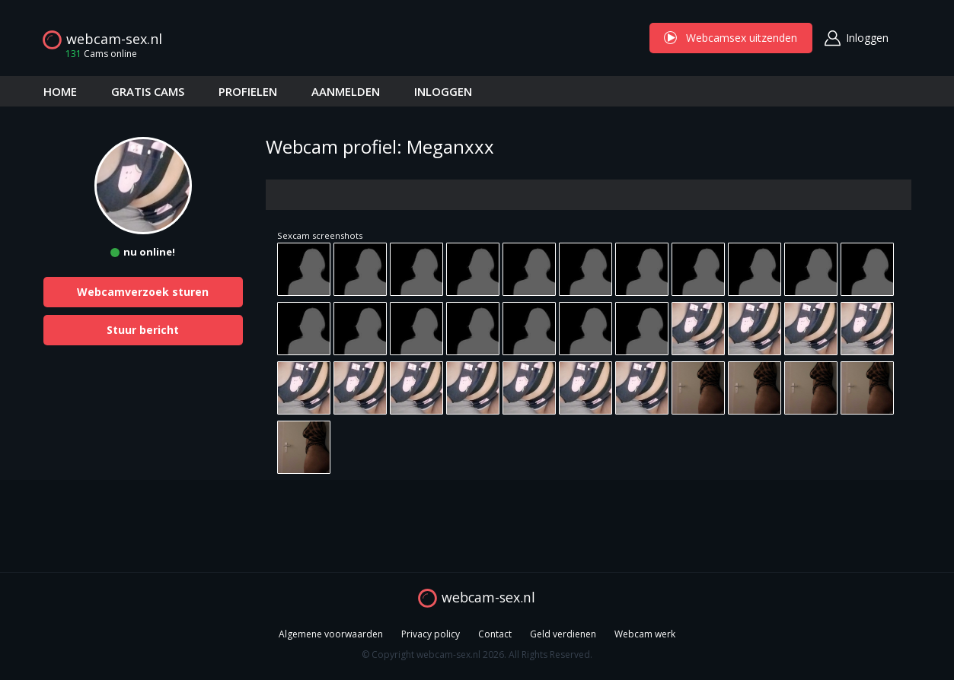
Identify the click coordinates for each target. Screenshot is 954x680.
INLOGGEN (443, 91)
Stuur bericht (143, 330)
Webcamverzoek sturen (143, 291)
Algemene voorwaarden (331, 634)
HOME (60, 91)
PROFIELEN (248, 91)
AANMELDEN (345, 91)
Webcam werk (644, 634)
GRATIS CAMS (147, 91)
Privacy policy (430, 634)
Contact (495, 634)
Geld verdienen (563, 634)
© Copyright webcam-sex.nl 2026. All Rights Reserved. (477, 654)
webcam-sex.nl (114, 39)
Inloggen (867, 37)
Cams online (96, 53)
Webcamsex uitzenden (731, 37)
